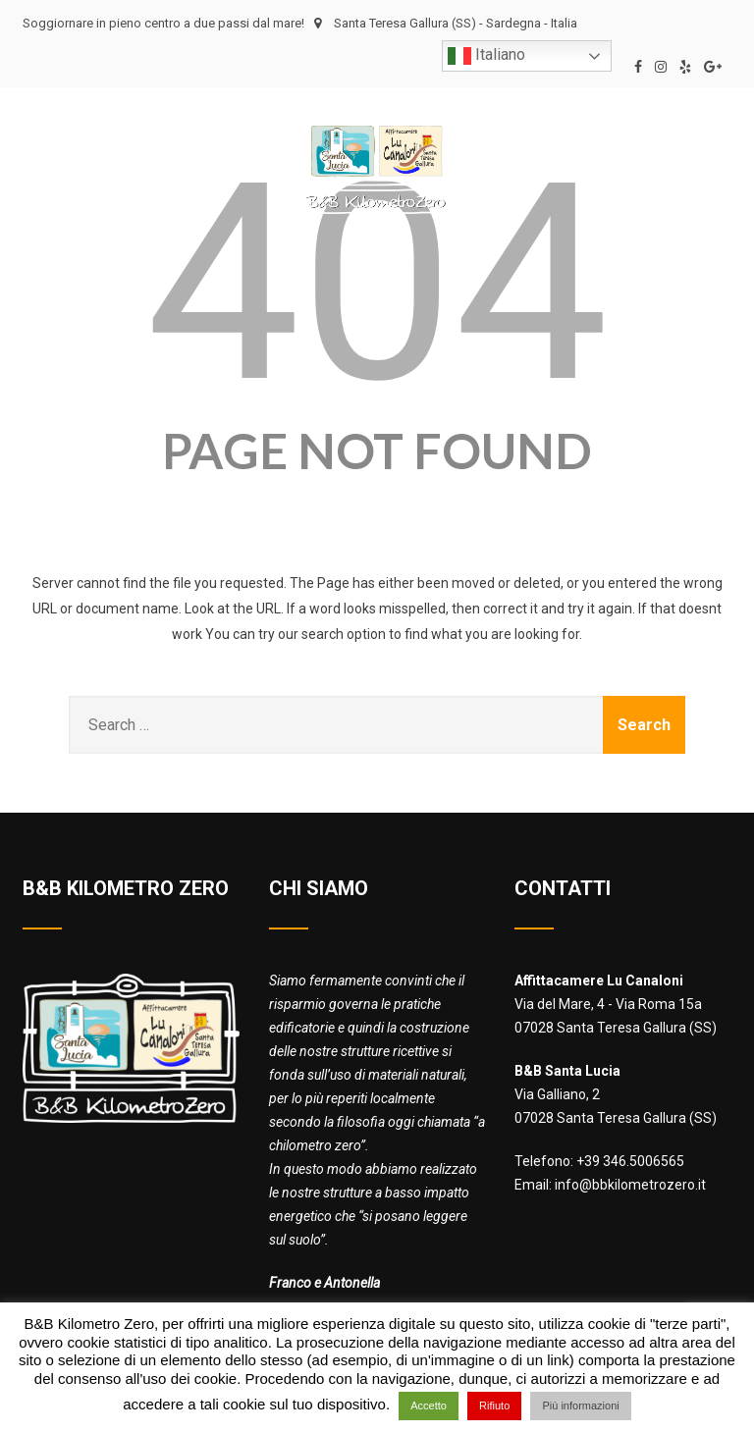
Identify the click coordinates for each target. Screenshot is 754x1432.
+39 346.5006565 (630, 1161)
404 (377, 284)
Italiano (486, 56)
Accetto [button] (428, 1405)
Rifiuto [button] (494, 1405)
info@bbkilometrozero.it (630, 1185)
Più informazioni (580, 1405)
